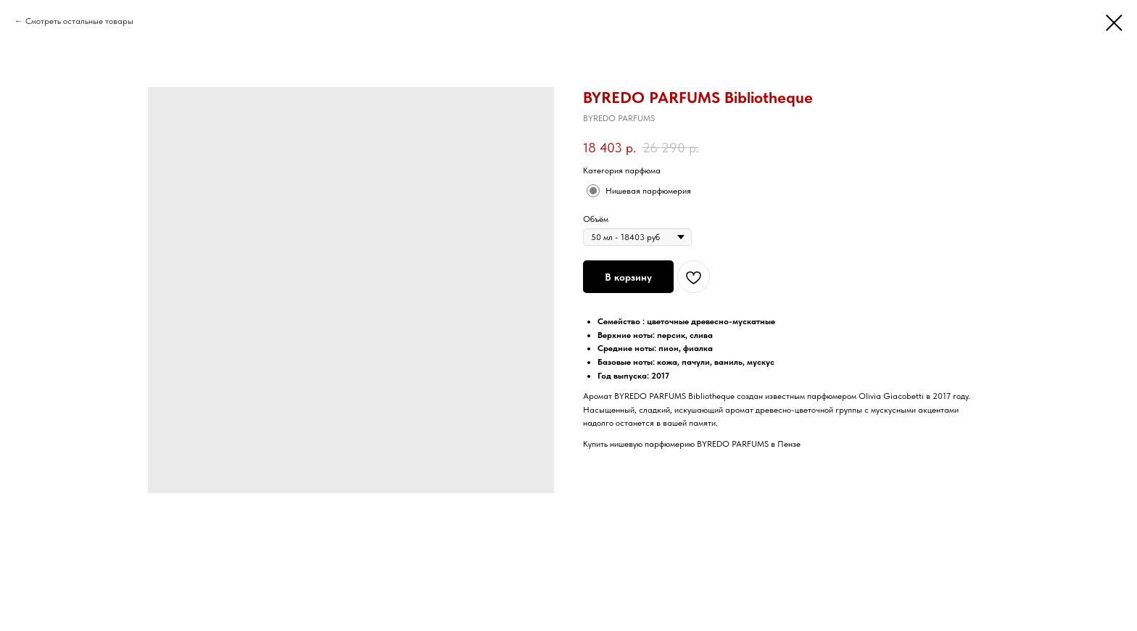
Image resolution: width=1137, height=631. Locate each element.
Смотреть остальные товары (79, 21)
